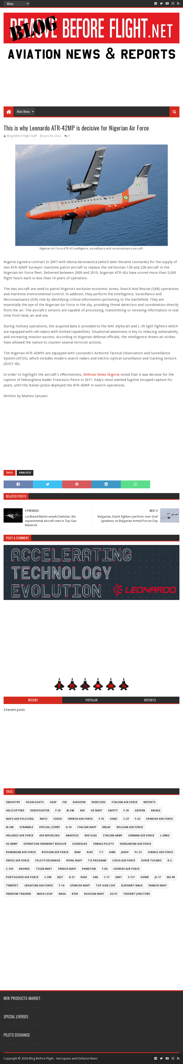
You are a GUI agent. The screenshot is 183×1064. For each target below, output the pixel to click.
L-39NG (165, 835)
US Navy (96, 810)
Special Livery (49, 827)
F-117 (131, 877)
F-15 (101, 818)
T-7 (101, 852)
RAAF (77, 852)
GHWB (145, 877)
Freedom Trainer (18, 893)
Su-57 (113, 893)
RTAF (75, 893)
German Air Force (141, 835)
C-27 (126, 818)
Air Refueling (49, 835)
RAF (82, 810)
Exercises (99, 802)
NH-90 (171, 877)
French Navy (67, 868)
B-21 (72, 877)
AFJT (60, 877)
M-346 (70, 810)
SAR (95, 877)
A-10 (68, 827)
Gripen (140, 810)
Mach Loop (45, 893)
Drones (24, 868)
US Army (11, 843)
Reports (149, 802)
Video (57, 818)
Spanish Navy (80, 885)
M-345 (10, 827)
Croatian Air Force (38, 885)
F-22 (137, 818)
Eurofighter (39, 810)
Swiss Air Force (17, 860)
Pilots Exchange (47, 860)
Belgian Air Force (130, 827)
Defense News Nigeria (101, 374)
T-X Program (97, 860)
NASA (62, 893)
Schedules (79, 843)
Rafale (155, 810)
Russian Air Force (55, 852)
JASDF (125, 852)
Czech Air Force (123, 860)
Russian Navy (94, 893)
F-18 (126, 810)
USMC (113, 818)
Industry (13, 802)
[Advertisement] (91, 68)
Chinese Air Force (126, 868)
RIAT (90, 852)
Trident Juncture (136, 893)
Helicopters (15, 810)
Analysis (25, 472)
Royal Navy (74, 860)
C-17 (106, 877)
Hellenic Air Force (19, 835)
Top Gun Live (105, 885)
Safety (112, 810)
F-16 (58, 810)
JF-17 (158, 877)
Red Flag (91, 835)
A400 (112, 852)
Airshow (79, 802)
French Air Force (80, 818)
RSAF (84, 877)
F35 (64, 802)
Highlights (35, 802)
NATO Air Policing (20, 818)
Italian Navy (86, 827)
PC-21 (138, 852)
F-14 (61, 885)
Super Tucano (151, 860)
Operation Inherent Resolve (44, 843)
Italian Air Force (124, 802)
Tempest (12, 885)
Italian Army (112, 835)
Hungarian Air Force (135, 843)
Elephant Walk (131, 885)
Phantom (89, 868)
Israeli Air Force (160, 852)
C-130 (9, 868)
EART (118, 877)
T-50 (104, 868)
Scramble (26, 827)
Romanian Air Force (21, 852)
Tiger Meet (44, 868)
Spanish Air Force (159, 818)
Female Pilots (103, 843)
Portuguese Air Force (22, 877)
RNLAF (106, 827)
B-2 (170, 860)
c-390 (47, 877)
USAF (53, 802)
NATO (43, 818)
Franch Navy (157, 885)
